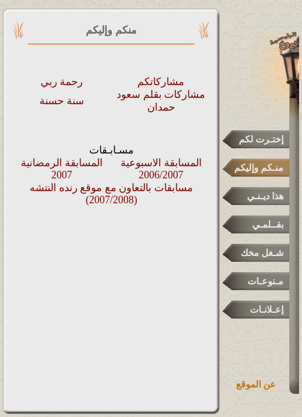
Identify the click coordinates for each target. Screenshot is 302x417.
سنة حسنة (61, 101)
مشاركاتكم (160, 81)
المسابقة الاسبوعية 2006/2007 (161, 169)
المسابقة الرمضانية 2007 (62, 169)
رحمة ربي (62, 81)
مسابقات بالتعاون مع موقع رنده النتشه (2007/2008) (111, 194)
